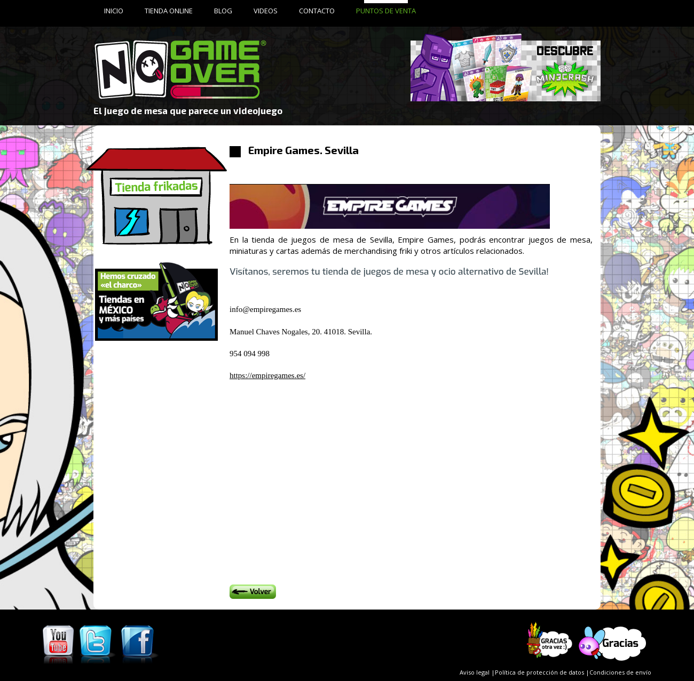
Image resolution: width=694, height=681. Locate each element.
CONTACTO (317, 10)
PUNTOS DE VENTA (386, 10)
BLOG (223, 10)
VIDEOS (266, 10)
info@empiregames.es (265, 309)
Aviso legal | (477, 672)
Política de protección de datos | (542, 672)
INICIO (113, 10)
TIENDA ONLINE (169, 10)
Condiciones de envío (620, 672)
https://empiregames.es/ (267, 375)
